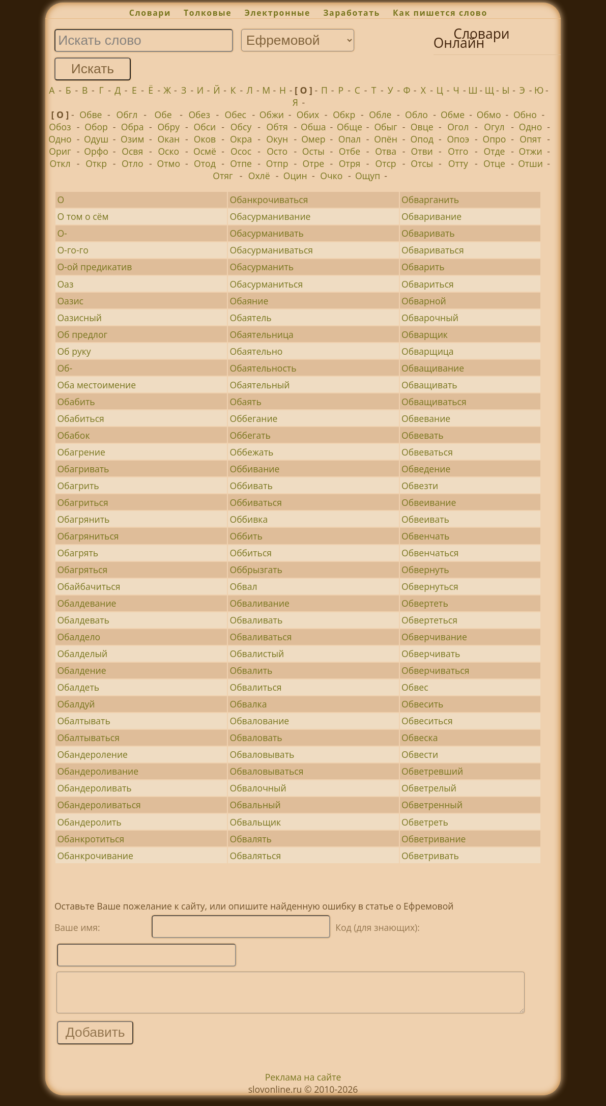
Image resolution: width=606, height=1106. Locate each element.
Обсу (240, 127)
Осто (277, 151)
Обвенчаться (430, 553)
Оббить (245, 536)
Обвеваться (427, 452)
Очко (331, 175)
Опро (494, 139)
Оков (205, 139)
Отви (422, 151)
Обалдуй (76, 704)
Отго (458, 151)
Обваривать (428, 233)
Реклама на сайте (303, 1085)
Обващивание (432, 368)
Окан (168, 139)
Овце (422, 127)
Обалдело (78, 637)
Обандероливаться (98, 805)
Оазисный (79, 317)
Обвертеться (429, 620)
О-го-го (72, 250)
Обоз (60, 127)
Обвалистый (256, 653)
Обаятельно (255, 351)
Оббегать (250, 435)
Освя (132, 151)
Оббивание (254, 469)
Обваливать (255, 620)
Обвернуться (429, 586)
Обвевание (425, 418)
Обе (163, 114)
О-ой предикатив (94, 267)
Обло (416, 114)
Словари (150, 12)
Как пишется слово (440, 12)
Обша (313, 127)
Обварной (423, 301)
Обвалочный (257, 788)
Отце (494, 163)
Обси (205, 127)
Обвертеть (424, 603)
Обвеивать (425, 519)
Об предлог (82, 334)
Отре (314, 163)
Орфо (96, 151)
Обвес (414, 687)
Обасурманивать (266, 233)
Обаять (245, 401)
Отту (458, 163)
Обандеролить (89, 822)
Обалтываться (88, 737)
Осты (313, 151)
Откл (59, 163)
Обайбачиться (88, 586)
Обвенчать (425, 536)
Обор (96, 127)
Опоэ (458, 139)
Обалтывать (83, 721)
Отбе (349, 151)
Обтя (277, 127)
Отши (530, 163)
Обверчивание (434, 637)
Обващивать (429, 385)
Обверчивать (430, 653)
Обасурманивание (269, 216)
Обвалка (248, 704)
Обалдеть (78, 687)
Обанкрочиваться (268, 199)
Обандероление (92, 754)
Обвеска (419, 737)
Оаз (65, 284)
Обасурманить (261, 267)
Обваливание (259, 603)
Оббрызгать (255, 569)
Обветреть (424, 822)
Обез (199, 114)
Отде (494, 151)
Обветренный (432, 805)
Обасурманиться (266, 284)
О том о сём (82, 216)
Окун (277, 139)
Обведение (425, 469)
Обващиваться (434, 401)
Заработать (351, 12)
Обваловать (255, 737)
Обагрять (77, 553)
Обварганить (430, 199)
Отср (385, 163)
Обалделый (82, 653)
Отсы (422, 163)
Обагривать (83, 469)
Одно (530, 127)
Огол (458, 127)
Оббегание (253, 418)
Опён (385, 139)
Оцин (295, 175)
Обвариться (427, 284)
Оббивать (250, 485)
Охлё (259, 175)
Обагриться (82, 502)
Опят (530, 139)
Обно (525, 114)
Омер (313, 139)
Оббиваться (255, 502)
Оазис (70, 301)
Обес (235, 114)
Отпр (277, 163)
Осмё (204, 151)
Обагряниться (88, 536)
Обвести (419, 754)
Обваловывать (261, 754)
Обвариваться (432, 250)
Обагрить (78, 485)
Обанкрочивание (95, 855)
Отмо (168, 163)
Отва (385, 151)
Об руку (74, 351)
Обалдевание (86, 603)
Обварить (423, 267)
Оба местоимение (96, 385)
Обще (349, 127)
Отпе (241, 163)
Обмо (489, 114)
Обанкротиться (90, 839)
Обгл (127, 114)
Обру (168, 127)
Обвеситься (427, 721)
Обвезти (419, 485)
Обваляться (255, 855)
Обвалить (250, 670)
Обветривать (430, 855)
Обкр (344, 114)
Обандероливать (94, 788)
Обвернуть (425, 569)
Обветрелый (428, 788)
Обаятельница (261, 334)
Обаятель (250, 317)
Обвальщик (255, 822)
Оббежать (251, 452)
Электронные (277, 12)
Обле (380, 114)
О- (62, 233)
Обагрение (81, 452)
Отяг (223, 175)
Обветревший (432, 771)
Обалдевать (83, 620)
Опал (349, 139)
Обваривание (431, 216)
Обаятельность (262, 368)
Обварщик (424, 334)
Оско (168, 151)
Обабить (76, 401)
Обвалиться (255, 687)
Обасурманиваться (271, 250)
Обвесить (422, 704)
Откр (96, 163)
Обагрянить (83, 519)
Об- (64, 368)
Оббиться (250, 553)
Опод (422, 139)
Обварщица (427, 351)
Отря (349, 163)
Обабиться (80, 418)
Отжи (530, 151)
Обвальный (254, 805)
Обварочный (429, 317)
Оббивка (248, 519)
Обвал (243, 586)
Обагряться (82, 569)
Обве (90, 114)
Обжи (271, 114)
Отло (132, 163)
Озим (132, 139)
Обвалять (250, 839)
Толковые (208, 12)
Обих (308, 114)
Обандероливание (97, 771)
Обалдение (81, 670)
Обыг (385, 127)
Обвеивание (428, 502)
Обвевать (422, 435)
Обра (132, 127)
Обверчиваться (435, 670)
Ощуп (367, 175)
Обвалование (259, 721)
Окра (241, 139)
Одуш (96, 139)
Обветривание (433, 839)
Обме (453, 114)
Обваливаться (260, 637)
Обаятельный (259, 385)
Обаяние (248, 301)
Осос (240, 151)
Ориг (60, 151)
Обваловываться (266, 771)
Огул (494, 127)
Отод (205, 163)
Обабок (73, 435)
